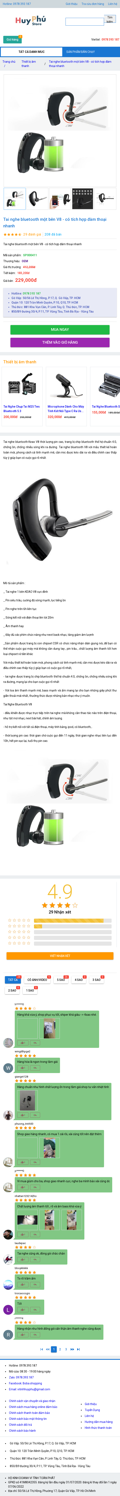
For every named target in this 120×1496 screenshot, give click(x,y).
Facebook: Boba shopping (25, 1383)
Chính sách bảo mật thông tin (28, 1418)
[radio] (44, 905)
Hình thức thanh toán (98, 1427)
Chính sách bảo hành (22, 1430)
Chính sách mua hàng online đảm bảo (33, 1407)
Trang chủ (8, 64)
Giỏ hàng (12, 39)
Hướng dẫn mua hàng (99, 1421)
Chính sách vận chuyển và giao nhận (32, 1401)
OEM (25, 261)
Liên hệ (112, 4)
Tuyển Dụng (92, 1410)
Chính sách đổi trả (20, 1424)
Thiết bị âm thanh (29, 64)
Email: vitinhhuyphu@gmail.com (29, 1389)
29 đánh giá (32, 234)
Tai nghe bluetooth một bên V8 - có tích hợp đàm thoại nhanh (80, 64)
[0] (48, 1349)
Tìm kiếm (110, 19)
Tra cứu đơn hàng (93, 4)
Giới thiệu (91, 1404)
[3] (66, 1349)
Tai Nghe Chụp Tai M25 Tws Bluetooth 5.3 (63, 409)
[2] (60, 1349)
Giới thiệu (71, 4)
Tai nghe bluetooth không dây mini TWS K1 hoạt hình (19, 409)
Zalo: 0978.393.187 (21, 1377)
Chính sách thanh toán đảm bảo (29, 1412)
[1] (41, 1349)
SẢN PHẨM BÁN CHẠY (80, 51)
